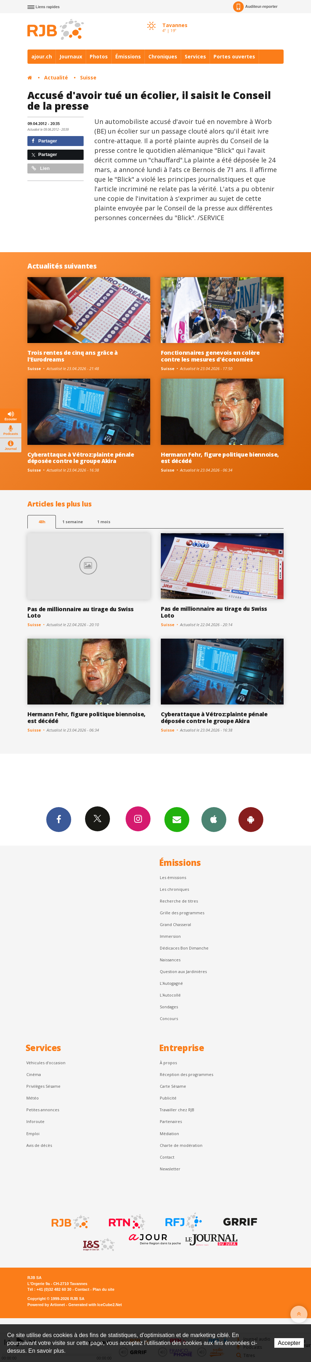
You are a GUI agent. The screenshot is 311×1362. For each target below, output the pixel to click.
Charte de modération (181, 1145)
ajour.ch (41, 56)
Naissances (170, 959)
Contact (167, 1157)
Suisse (88, 77)
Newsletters (176, 819)
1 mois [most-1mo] (103, 521)
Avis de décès (39, 1145)
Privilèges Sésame (43, 1086)
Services (195, 56)
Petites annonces (42, 1109)
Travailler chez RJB (177, 1109)
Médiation (169, 1133)
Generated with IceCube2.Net (95, 1305)
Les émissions (173, 877)
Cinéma (33, 1074)
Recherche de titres (179, 901)
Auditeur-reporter (255, 6)
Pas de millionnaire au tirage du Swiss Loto (80, 612)
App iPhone (213, 819)
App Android (250, 819)
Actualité (56, 77)
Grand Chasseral (175, 924)
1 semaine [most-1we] (72, 521)
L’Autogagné (171, 983)
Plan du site (103, 1289)
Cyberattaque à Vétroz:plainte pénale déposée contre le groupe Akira (80, 458)
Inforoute (35, 1121)
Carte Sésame (173, 1086)
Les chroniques (174, 889)
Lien (40, 168)
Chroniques (162, 56)
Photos (99, 56)
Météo (32, 1098)
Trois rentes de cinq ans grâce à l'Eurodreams (72, 356)
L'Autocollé (170, 995)
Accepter (289, 1343)
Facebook (58, 819)
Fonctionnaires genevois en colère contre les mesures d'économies (210, 356)
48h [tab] (41, 521)
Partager (44, 141)
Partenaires (171, 1121)
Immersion (170, 936)
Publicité (168, 1098)
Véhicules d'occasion (45, 1062)
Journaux (70, 56)
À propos (168, 1062)
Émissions (128, 56)
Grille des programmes (182, 912)
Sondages (169, 1006)
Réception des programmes (186, 1074)
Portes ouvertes (234, 56)
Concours (169, 1018)
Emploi (32, 1133)
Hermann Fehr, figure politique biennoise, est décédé (220, 458)
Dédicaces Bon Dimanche (184, 948)
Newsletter (170, 1168)
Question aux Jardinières (183, 971)
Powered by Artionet (46, 1305)
